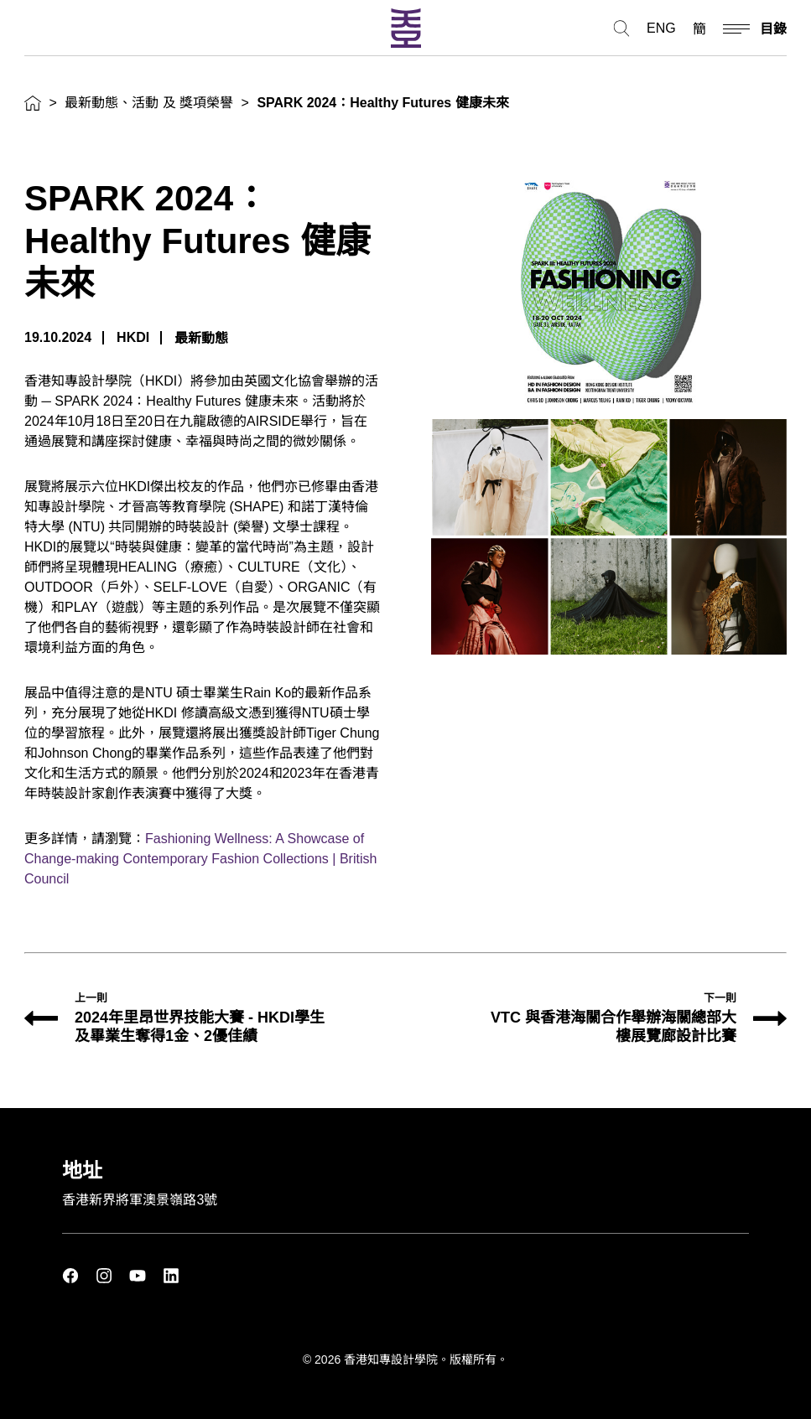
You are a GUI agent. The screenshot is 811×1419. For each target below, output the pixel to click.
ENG (661, 29)
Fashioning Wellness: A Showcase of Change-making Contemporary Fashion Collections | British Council (200, 858)
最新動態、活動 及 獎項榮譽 (149, 103)
